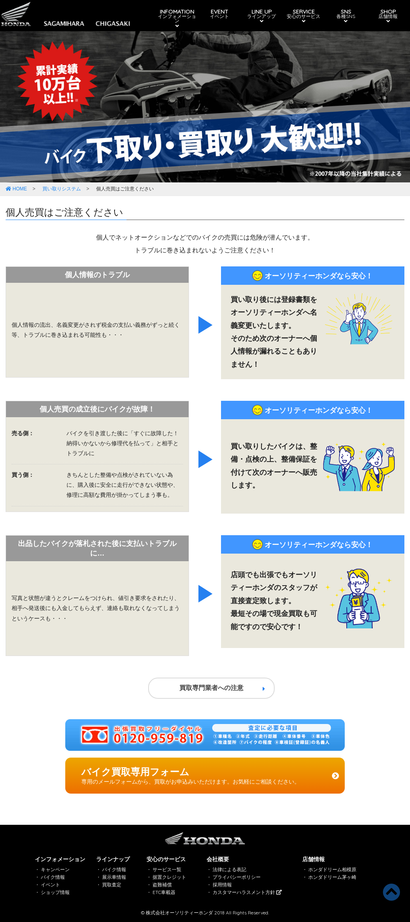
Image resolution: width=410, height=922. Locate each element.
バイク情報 (53, 877)
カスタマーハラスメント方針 (247, 892)
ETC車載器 (164, 892)
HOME (16, 189)
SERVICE (302, 16)
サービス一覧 (167, 869)
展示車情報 (114, 877)
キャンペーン (55, 869)
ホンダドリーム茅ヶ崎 (332, 877)
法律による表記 (229, 869)
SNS (343, 16)
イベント (50, 885)
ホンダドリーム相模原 (332, 869)
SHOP (385, 16)
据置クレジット (169, 877)
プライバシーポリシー (237, 877)
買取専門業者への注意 (222, 688)
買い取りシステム (61, 189)
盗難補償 (162, 885)
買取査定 (111, 885)
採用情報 (222, 885)
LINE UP (260, 16)
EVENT (219, 13)
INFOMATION (177, 18)
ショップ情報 (55, 892)
